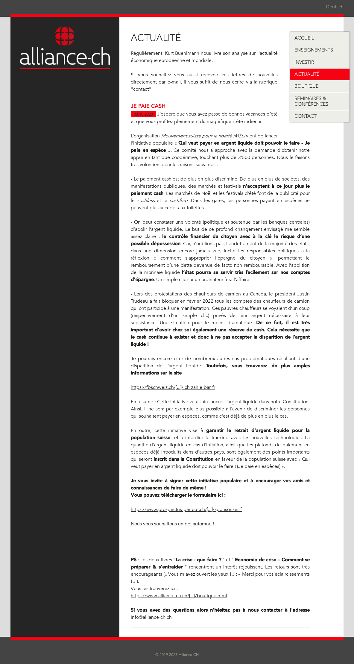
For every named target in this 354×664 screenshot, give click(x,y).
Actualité (306, 74)
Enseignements (313, 50)
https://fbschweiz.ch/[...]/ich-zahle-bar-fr (173, 387)
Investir (304, 62)
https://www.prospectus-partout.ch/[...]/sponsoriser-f (186, 510)
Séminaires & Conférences (311, 101)
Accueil (304, 38)
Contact (305, 116)
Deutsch (335, 7)
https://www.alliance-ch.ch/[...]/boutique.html (179, 596)
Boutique (306, 86)
